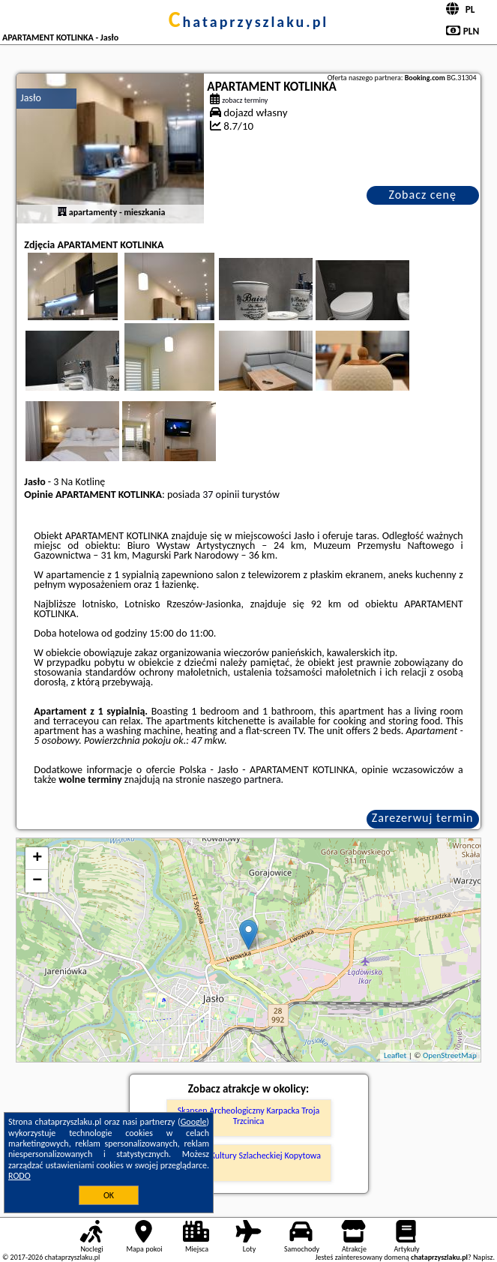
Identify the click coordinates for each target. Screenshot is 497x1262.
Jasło (30, 97)
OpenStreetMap (450, 1055)
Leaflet (395, 1055)
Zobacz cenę (422, 194)
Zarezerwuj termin (423, 818)
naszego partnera (244, 779)
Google (194, 1122)
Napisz (483, 1257)
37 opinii (220, 494)
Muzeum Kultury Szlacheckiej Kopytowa (248, 1155)
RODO (19, 1176)
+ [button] (37, 858)
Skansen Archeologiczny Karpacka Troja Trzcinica (249, 1115)
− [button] (37, 881)
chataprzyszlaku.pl (249, 22)
